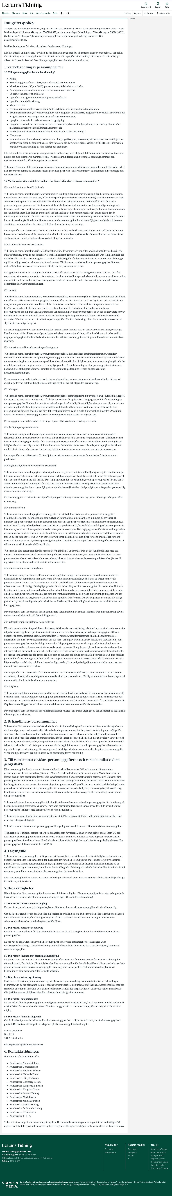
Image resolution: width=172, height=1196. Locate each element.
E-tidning (109, 1149)
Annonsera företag (159, 1149)
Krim (32, 13)
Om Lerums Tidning (159, 1168)
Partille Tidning (66, 1185)
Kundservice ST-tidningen (23, 1112)
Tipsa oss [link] (137, 13)
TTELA (98, 1185)
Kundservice (110, 1152)
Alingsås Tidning (79, 1182)
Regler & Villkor (157, 1158)
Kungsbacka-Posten (152, 1182)
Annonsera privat (158, 1152)
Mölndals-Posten (54, 1185)
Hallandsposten (127, 1182)
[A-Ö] (62, 13)
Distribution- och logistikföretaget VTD (114, 1185)
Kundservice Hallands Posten (24, 1074)
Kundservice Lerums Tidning (24, 1093)
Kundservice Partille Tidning (24, 1104)
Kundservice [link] (148, 13)
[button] (67, 13)
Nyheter (6, 13)
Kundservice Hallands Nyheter (25, 1070)
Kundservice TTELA (20, 1115)
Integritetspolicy (158, 1165)
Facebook (132, 1149)
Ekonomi (16, 13)
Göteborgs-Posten (103, 1182)
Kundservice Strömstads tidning (26, 1108)
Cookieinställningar (159, 1162)
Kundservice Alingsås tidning (24, 1063)
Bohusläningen (91, 1182)
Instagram (132, 1152)
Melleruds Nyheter (41, 1185)
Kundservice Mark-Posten (23, 1097)
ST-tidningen (76, 1185)
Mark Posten (30, 1185)
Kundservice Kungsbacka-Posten (26, 1085)
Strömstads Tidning (88, 1185)
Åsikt (55, 13)
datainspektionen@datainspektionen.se (23, 1044)
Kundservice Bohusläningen (24, 1066)
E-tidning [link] (127, 13)
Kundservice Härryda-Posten (24, 1078)
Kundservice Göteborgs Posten (25, 1081)
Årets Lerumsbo (43, 13)
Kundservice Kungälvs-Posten (25, 1089)
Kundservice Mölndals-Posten (25, 1100)
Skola (24, 13)
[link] (22, 5)
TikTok (131, 1155)
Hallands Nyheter (116, 1182)
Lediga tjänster (157, 1155)
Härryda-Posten (139, 1182)
